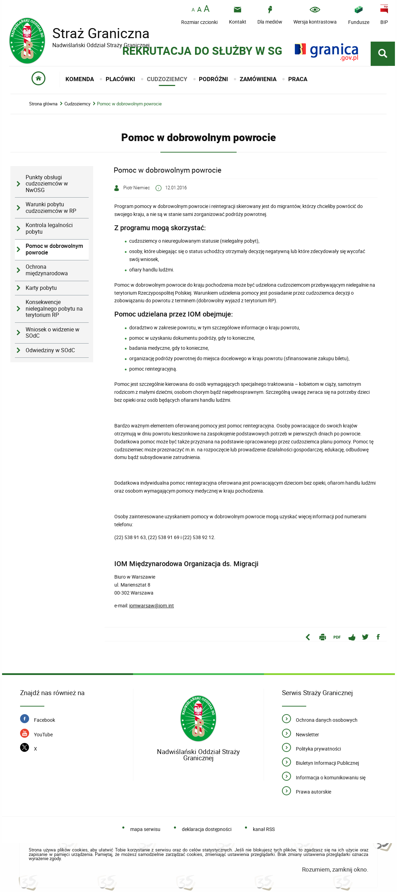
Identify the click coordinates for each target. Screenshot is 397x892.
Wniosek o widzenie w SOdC (52, 333)
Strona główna (43, 104)
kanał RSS (264, 829)
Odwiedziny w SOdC (50, 350)
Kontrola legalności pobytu (49, 228)
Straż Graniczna (95, 33)
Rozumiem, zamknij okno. (335, 869)
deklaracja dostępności (206, 829)
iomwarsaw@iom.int (151, 605)
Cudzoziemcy (77, 104)
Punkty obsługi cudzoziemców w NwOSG (47, 184)
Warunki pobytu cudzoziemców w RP (51, 208)
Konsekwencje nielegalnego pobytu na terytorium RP (54, 308)
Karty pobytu (41, 288)
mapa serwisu (145, 829)
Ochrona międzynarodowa (47, 270)
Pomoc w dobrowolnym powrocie (129, 104)
